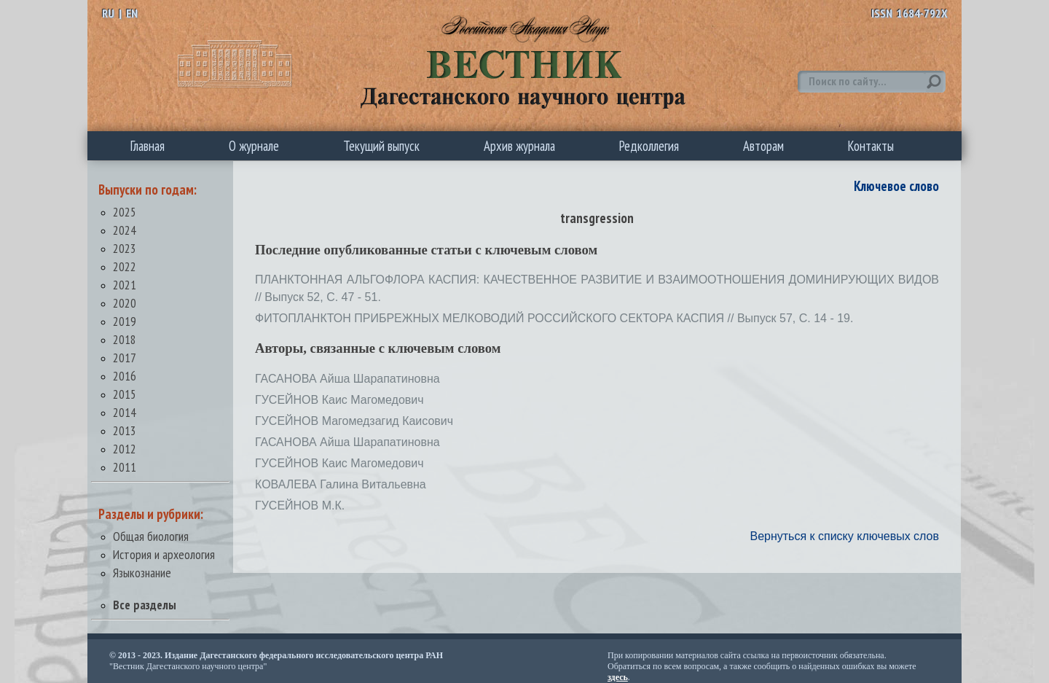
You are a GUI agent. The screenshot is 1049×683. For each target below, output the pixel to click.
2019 (124, 321)
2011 (124, 466)
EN (132, 13)
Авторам (763, 146)
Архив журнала (519, 146)
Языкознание (142, 572)
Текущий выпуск (381, 146)
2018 (124, 339)
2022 (124, 266)
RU (108, 13)
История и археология (164, 554)
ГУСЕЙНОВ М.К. (300, 505)
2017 (124, 357)
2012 (124, 448)
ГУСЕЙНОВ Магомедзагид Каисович (354, 421)
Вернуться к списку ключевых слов (844, 536)
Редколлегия (649, 146)
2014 (124, 412)
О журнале (254, 146)
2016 (124, 375)
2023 (124, 248)
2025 (124, 211)
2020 (124, 302)
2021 (124, 284)
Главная (147, 146)
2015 (124, 394)
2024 (124, 230)
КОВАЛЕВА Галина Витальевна (340, 484)
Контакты (871, 146)
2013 (124, 430)
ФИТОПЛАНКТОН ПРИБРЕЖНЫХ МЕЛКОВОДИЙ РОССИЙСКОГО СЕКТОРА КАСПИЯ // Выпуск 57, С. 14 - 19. (554, 318)
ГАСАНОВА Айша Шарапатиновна (347, 378)
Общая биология (151, 536)
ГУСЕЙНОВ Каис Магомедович (339, 400)
